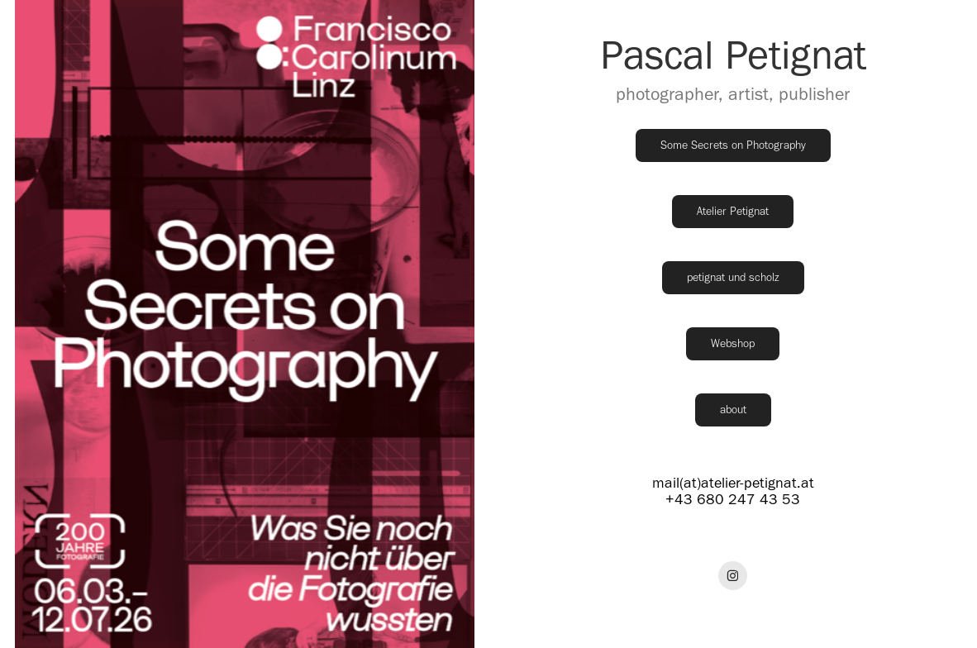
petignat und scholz (733, 277)
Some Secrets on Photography (733, 145)
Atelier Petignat (733, 211)
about (733, 410)
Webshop (733, 343)
